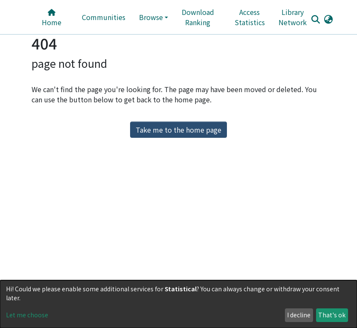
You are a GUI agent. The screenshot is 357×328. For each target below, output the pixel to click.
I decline (299, 315)
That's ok (331, 315)
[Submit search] (316, 19)
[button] (329, 19)
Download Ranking (198, 17)
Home (51, 18)
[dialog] (178, 304)
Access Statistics (250, 17)
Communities (103, 17)
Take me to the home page (178, 130)
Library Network (293, 17)
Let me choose (27, 315)
